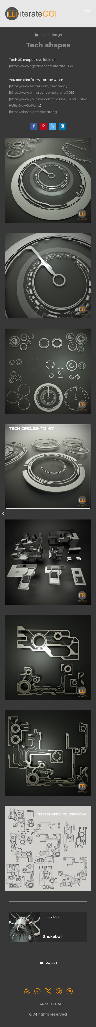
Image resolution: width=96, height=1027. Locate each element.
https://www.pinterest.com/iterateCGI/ (41, 92)
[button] (48, 963)
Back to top (49, 1004)
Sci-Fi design (48, 35)
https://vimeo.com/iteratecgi (34, 112)
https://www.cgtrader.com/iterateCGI (41, 66)
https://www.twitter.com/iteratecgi (38, 86)
